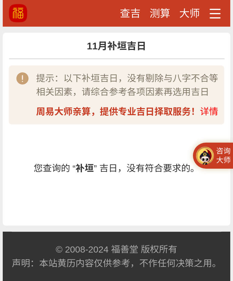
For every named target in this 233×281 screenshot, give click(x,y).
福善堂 (124, 249)
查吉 (130, 13)
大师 (189, 13)
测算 (160, 13)
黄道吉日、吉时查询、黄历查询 (41, 13)
